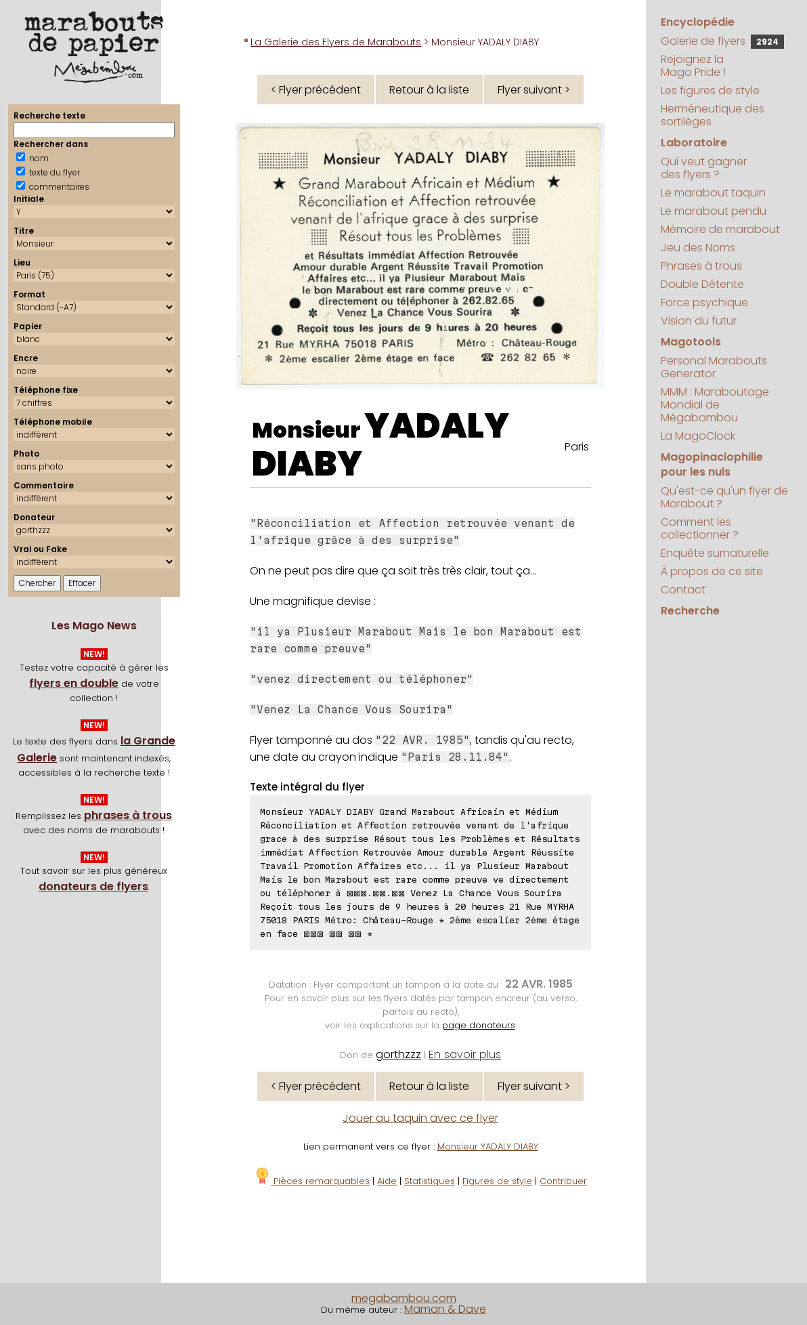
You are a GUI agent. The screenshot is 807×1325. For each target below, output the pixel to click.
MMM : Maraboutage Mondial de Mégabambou (715, 404)
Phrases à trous (701, 266)
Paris (577, 447)
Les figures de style (710, 90)
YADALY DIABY (380, 445)
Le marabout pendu (713, 211)
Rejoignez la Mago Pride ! (693, 65)
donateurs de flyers (93, 886)
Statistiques (429, 1181)
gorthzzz (398, 1054)
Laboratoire (694, 142)
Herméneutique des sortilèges (712, 115)
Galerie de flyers (722, 41)
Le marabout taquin (713, 193)
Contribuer (563, 1181)
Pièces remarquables (312, 1181)
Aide (387, 1181)
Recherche (690, 610)
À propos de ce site (712, 571)
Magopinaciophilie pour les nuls (712, 464)
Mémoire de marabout (720, 229)
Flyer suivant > (534, 90)
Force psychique (704, 302)
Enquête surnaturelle (715, 553)
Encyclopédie (698, 22)
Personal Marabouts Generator (714, 367)
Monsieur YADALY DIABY (487, 1146)
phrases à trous (128, 815)
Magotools (691, 342)
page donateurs (478, 1025)
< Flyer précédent (316, 90)
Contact (683, 589)
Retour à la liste (429, 90)
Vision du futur (699, 321)
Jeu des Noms (698, 247)
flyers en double (73, 683)
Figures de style (497, 1181)
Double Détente (702, 284)
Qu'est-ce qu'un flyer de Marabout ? (724, 497)
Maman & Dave (445, 1309)
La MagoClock (698, 436)
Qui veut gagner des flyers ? (704, 168)
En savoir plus (465, 1054)
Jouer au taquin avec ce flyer (420, 1118)
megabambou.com (403, 1298)
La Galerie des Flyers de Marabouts (335, 42)
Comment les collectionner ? (700, 528)
